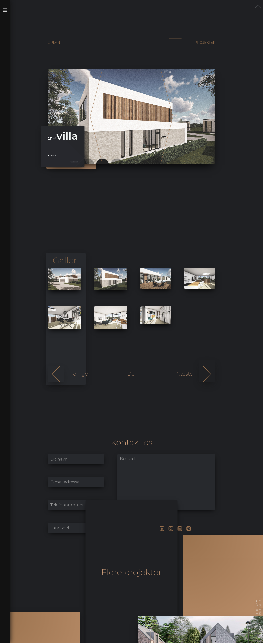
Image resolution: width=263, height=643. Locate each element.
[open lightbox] (64, 279)
